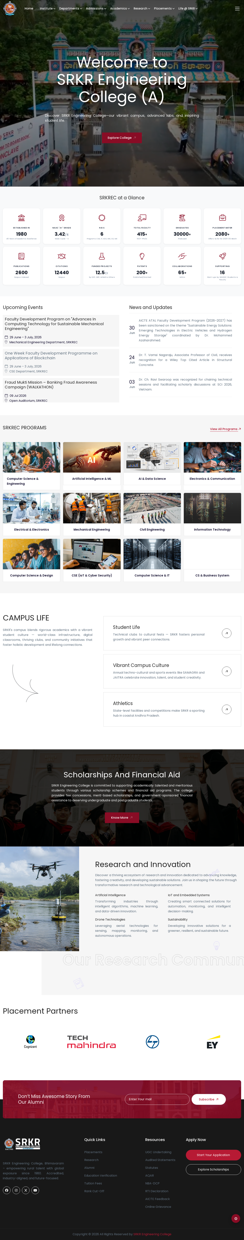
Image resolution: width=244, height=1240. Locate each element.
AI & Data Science (152, 479)
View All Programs (225, 429)
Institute (46, 8)
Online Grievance (158, 1207)
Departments (69, 8)
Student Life (126, 627)
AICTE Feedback (157, 1199)
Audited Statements (160, 1160)
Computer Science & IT (152, 575)
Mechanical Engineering (92, 530)
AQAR (149, 1175)
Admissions (95, 8)
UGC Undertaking (158, 1152)
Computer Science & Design (31, 575)
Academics (118, 8)
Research (140, 8)
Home (29, 8)
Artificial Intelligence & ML (91, 479)
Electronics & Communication (212, 479)
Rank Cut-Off (94, 1191)
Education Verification (100, 1175)
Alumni (89, 1168)
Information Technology (212, 530)
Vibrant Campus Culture (141, 665)
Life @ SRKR (186, 8)
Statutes (151, 1168)
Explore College (122, 138)
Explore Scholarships (213, 1169)
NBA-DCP (152, 1183)
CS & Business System (212, 575)
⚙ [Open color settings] (236, 1218)
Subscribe (209, 1099)
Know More (122, 817)
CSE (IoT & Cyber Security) (92, 575)
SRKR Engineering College (152, 1234)
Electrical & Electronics (31, 530)
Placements (163, 8)
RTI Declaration (156, 1191)
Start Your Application (213, 1155)
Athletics (123, 703)
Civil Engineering (152, 530)
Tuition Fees (93, 1183)
